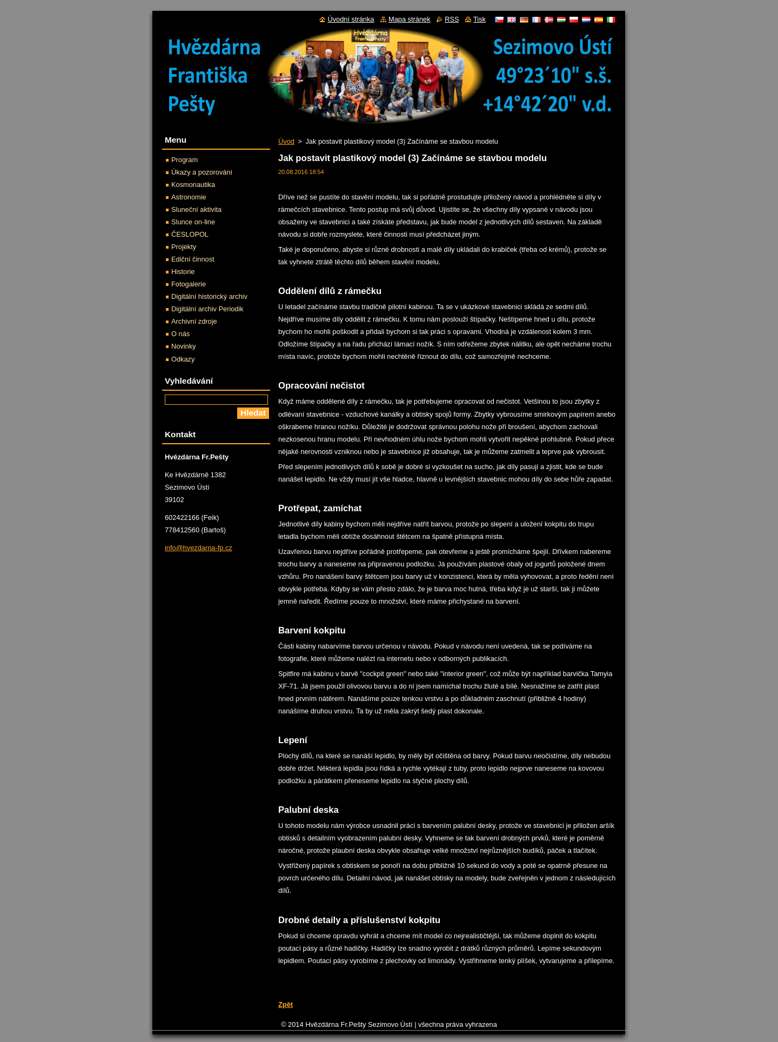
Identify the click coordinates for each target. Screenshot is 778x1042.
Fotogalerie (188, 284)
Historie (182, 272)
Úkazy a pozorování (201, 172)
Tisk (479, 19)
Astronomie (188, 197)
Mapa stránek (409, 19)
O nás (180, 334)
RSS (452, 19)
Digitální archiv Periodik (207, 309)
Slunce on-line (193, 222)
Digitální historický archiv (209, 296)
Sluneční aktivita (196, 209)
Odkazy (182, 359)
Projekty (183, 247)
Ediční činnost (192, 259)
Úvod (286, 141)
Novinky (183, 346)
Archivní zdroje (194, 321)
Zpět (285, 1004)
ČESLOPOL (190, 234)
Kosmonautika (193, 185)
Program (184, 160)
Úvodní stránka (350, 19)
